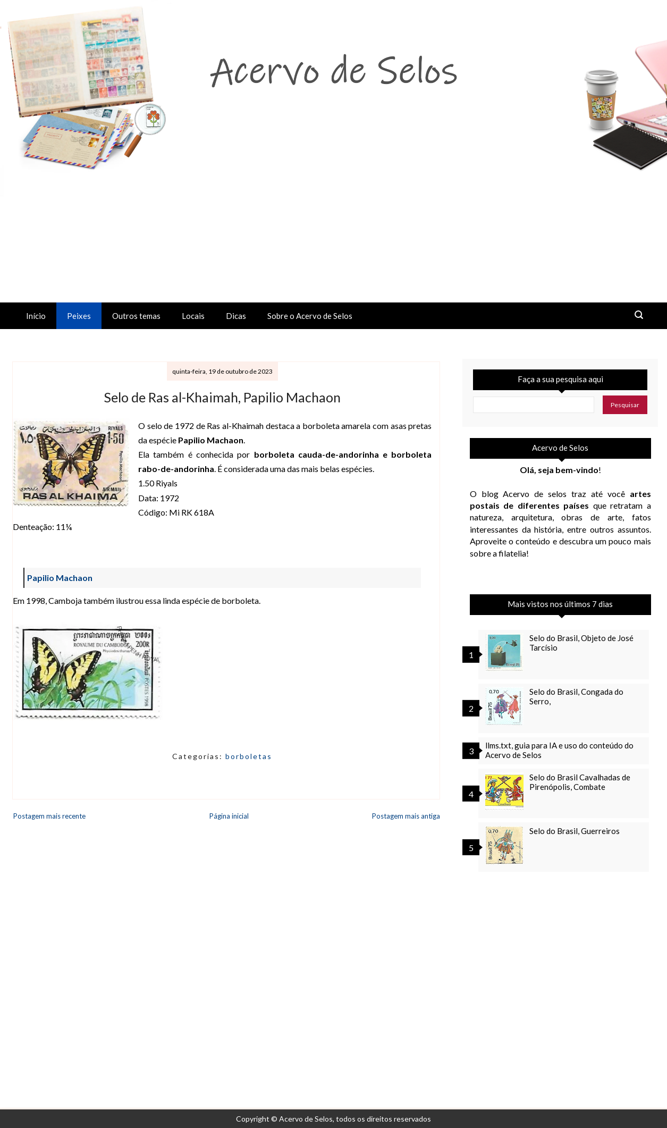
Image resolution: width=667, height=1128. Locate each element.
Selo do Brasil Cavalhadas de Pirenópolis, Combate (579, 782)
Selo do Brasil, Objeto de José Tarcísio (581, 642)
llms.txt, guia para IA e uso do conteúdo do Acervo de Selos (559, 750)
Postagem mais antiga (406, 816)
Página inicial (229, 816)
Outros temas (136, 316)
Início (36, 316)
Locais (193, 316)
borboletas (248, 756)
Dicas (236, 316)
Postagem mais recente (49, 816)
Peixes (79, 316)
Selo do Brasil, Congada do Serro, (576, 696)
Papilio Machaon (59, 578)
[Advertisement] (334, 222)
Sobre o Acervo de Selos (309, 316)
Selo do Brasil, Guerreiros (574, 831)
